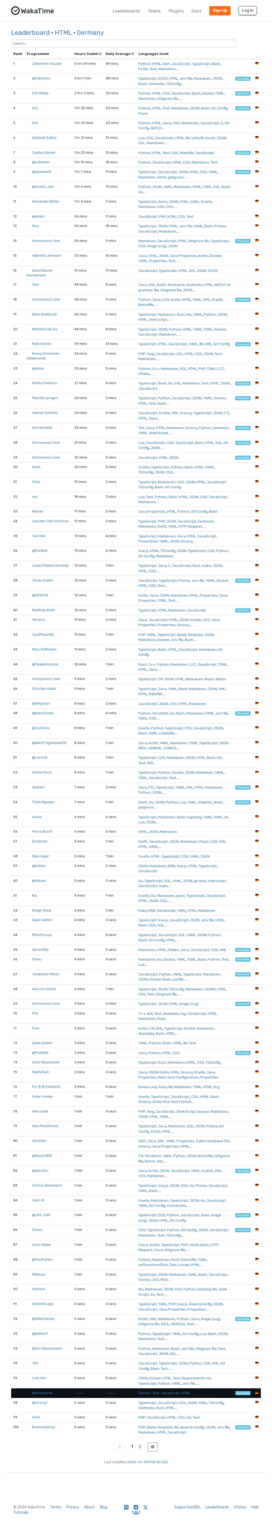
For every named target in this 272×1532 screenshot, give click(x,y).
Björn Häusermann (47, 1348)
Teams (154, 11)
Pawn (143, 113)
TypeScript (201, 64)
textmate (156, 84)
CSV (169, 206)
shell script (158, 319)
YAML (213, 172)
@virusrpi (39, 1403)
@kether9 (40, 1334)
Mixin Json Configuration (178, 1077)
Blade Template (190, 634)
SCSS (163, 78)
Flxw (35, 1028)
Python (144, 64)
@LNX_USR (41, 1215)
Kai (34, 895)
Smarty (144, 1101)
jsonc (180, 895)
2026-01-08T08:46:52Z (147, 1462)
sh (226, 817)
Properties (158, 261)
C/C (220, 368)
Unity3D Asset (203, 138)
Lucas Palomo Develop (50, 565)
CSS (166, 93)
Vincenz (38, 620)
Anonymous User (46, 241)
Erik (35, 123)
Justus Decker (44, 153)
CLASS (207, 1171)
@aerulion (40, 1170)
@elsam (38, 216)
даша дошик (42, 1043)
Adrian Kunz (42, 772)
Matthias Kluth (43, 610)
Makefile (187, 153)
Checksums (176, 1205)
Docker (208, 93)
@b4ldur (39, 866)
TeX (141, 428)
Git (219, 757)
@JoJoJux (41, 728)
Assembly (171, 1013)
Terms (55, 1507)
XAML (153, 846)
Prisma (220, 226)
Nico (35, 226)
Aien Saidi (40, 1111)
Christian (39, 1141)
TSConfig (173, 84)
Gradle (217, 299)
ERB (171, 866)
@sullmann (41, 162)
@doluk (38, 368)
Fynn (36, 1417)
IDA (150, 1013)
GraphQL (205, 802)
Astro (162, 177)
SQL (141, 143)
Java (167, 123)
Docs (196, 11)
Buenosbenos (43, 1427)
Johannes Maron (46, 974)
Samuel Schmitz (45, 413)
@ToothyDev (42, 1259)
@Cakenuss (41, 78)
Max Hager (40, 856)
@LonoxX (39, 757)
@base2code (42, 713)
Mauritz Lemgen (45, 398)
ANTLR (156, 128)
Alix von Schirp (44, 989)
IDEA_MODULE (173, 1324)
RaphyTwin (40, 1072)
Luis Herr (39, 1378)
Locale (183, 1265)
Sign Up (220, 10)
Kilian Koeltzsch (44, 314)
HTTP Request (190, 526)
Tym (35, 1363)
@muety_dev (43, 187)
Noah (36, 467)
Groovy (186, 413)
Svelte (206, 201)
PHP (162, 216)
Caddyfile (167, 733)
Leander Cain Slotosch (50, 521)
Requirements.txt (196, 1378)
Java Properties (183, 256)
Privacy (72, 1507)
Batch (150, 1161)
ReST (175, 1259)
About (89, 1507)
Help (255, 1507)
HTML (63, 32)
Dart (166, 64)
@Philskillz (40, 1053)
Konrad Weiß (42, 428)
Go (140, 192)
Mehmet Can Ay (44, 329)
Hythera (38, 1289)
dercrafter (40, 950)
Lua (141, 138)
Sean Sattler (42, 920)
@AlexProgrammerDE (49, 743)
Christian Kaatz (44, 689)
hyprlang (194, 817)
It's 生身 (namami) (46, 1087)
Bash (216, 64)
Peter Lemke (42, 1096)
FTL (227, 413)
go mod (200, 881)
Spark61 (38, 787)
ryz (34, 497)
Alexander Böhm (45, 201)
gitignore (175, 177)
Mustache (176, 285)
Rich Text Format (177, 1101)
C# (160, 679)
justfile (178, 979)
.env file (186, 78)
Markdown (167, 69)
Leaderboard (30, 32)
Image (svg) (157, 246)
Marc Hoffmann (44, 649)
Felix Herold (41, 344)
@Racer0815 (42, 1156)
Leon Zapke (41, 1245)
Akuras (37, 511)
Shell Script (158, 433)
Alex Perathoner (45, 1126)
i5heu (36, 959)
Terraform (160, 713)
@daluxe (39, 881)
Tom (35, 284)
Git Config (219, 108)
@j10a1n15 (40, 595)
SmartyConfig (200, 1304)
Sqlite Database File (213, 1141)
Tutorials (20, 1512)
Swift (161, 526)
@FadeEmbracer (45, 664)
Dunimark (39, 841)
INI (188, 138)
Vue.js (143, 551)
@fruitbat (39, 551)
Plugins (176, 11)
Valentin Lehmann (46, 256)
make (206, 565)
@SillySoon (41, 703)
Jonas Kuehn (42, 580)
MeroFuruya (42, 935)
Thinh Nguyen (43, 802)
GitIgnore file (167, 98)
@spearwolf (41, 172)
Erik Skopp (40, 93)
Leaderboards (126, 11)
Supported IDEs (187, 1507)
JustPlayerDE (43, 634)
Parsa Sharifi (42, 831)
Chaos (37, 1230)
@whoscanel (42, 1393)
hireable (243, 78)
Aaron (37, 817)
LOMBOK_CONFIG (161, 748)
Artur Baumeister (46, 1062)
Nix (189, 314)
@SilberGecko (43, 1319)
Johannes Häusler (47, 64)
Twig (150, 354)
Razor (209, 679)
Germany (90, 32)
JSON (217, 78)
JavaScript (181, 64)
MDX (142, 748)
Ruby (142, 910)
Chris (36, 482)
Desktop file (207, 1289)
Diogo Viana (41, 910)
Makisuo (38, 1274)
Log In (247, 10)
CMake (144, 373)
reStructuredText (153, 1265)
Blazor (221, 679)
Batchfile (146, 304)
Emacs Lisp (147, 1087)
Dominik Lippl (42, 1304)
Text (153, 69)
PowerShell (148, 541)
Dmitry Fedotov (44, 383)
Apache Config (192, 1427)
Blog (103, 1507)
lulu (35, 108)
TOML (219, 93)
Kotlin (143, 69)
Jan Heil (38, 536)
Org (216, 1087)
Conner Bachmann (47, 1185)
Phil (35, 1013)
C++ (155, 368)
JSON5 (210, 989)
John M (38, 1200)
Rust (181, 314)
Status (240, 1507)
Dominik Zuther (44, 138)
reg (183, 1013)
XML (151, 285)
